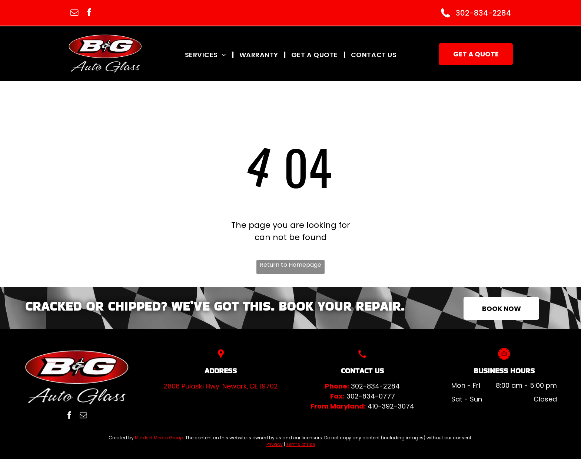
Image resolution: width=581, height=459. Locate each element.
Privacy (274, 444)
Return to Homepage (290, 264)
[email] (74, 13)
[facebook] (89, 13)
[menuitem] (206, 54)
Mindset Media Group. (159, 438)
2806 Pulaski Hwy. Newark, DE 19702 (220, 386)
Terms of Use (300, 444)
